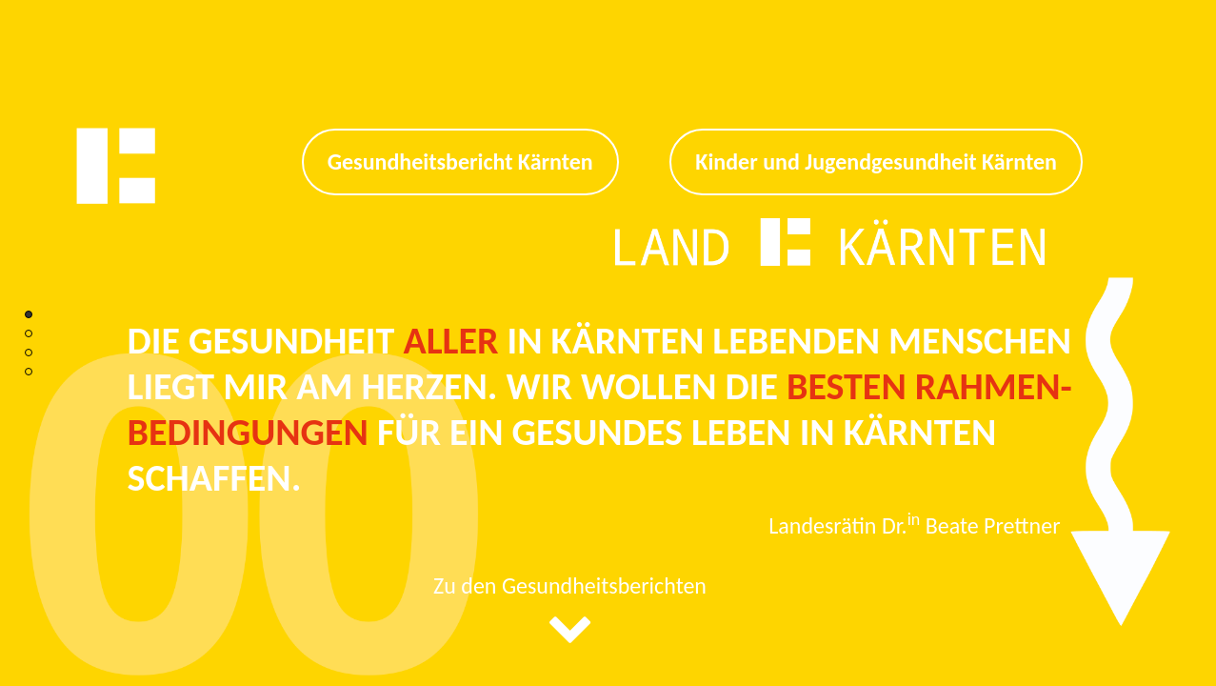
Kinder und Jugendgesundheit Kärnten (876, 161)
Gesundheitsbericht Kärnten (460, 161)
